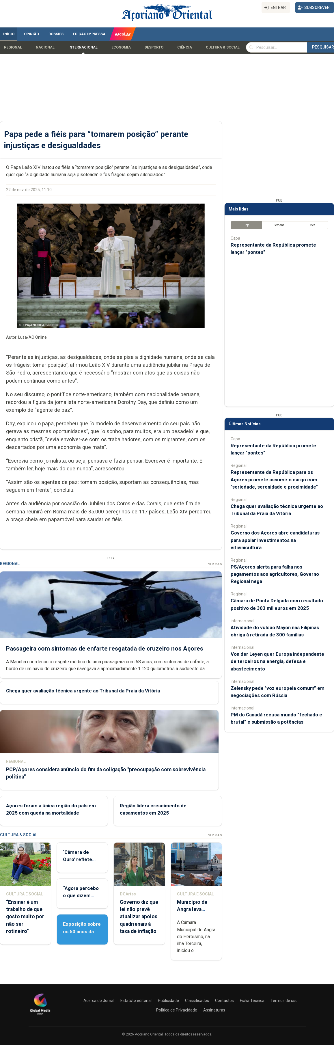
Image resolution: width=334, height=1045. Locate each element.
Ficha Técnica (252, 1000)
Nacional (45, 47)
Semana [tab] (279, 225)
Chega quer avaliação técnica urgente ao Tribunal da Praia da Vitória (83, 691)
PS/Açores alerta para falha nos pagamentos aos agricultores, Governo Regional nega (275, 574)
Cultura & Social (223, 47)
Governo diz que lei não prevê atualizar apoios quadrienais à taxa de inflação (139, 916)
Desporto (154, 47)
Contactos (224, 1000)
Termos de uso (284, 1000)
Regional (13, 47)
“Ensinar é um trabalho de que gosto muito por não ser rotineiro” (25, 916)
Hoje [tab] (246, 225)
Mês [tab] (312, 225)
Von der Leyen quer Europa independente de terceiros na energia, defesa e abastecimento (277, 661)
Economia (121, 47)
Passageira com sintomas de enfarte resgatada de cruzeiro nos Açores (104, 648)
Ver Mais (215, 564)
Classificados (197, 1000)
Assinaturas (214, 1010)
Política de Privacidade (176, 1010)
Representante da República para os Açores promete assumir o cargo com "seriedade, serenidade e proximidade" (274, 479)
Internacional (83, 47)
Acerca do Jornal (98, 1000)
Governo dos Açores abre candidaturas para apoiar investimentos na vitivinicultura (275, 540)
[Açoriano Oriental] (40, 1015)
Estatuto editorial (136, 1000)
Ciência (184, 47)
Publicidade (168, 1000)
